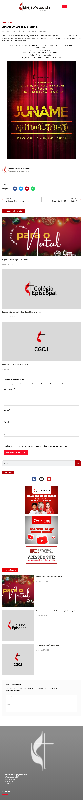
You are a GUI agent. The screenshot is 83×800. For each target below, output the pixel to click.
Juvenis (10, 22)
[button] (15, 188)
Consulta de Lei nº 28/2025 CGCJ (15, 364)
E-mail (7, 422)
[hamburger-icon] (64, 6)
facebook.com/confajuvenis (49, 57)
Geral (4, 22)
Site (5, 434)
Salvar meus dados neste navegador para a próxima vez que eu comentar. (36, 446)
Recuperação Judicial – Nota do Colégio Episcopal (21, 312)
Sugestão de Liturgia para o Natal (15, 259)
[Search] (78, 463)
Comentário (9, 388)
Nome (7, 409)
